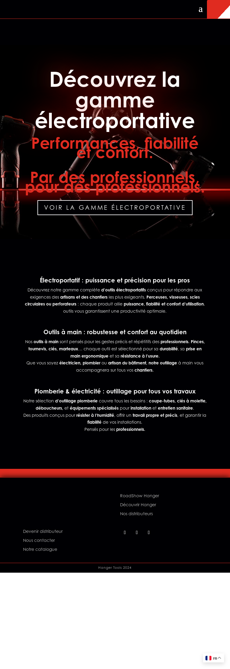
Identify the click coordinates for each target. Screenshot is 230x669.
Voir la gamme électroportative (115, 207)
